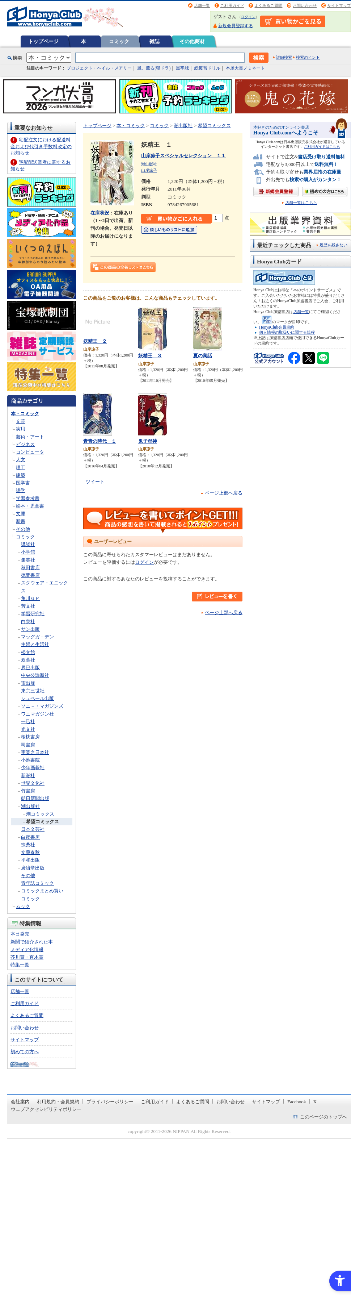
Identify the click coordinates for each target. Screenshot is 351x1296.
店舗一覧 (202, 5)
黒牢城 (182, 68)
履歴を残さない (333, 245)
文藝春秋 (30, 852)
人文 (20, 459)
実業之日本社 (35, 752)
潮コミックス (40, 814)
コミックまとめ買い (42, 890)
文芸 (20, 421)
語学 (20, 490)
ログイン (248, 17)
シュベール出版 (37, 698)
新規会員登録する (235, 25)
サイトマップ (339, 5)
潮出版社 (30, 806)
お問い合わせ (305, 5)
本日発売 (19, 934)
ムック (23, 906)
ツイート (95, 481)
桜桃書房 (30, 736)
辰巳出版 (30, 667)
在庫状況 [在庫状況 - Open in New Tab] (99, 213)
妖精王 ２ (95, 341)
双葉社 (28, 660)
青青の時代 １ (99, 441)
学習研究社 (33, 613)
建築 (20, 475)
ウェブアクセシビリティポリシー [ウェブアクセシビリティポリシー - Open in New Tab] (46, 1109)
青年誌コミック (37, 883)
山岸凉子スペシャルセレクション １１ (183, 155)
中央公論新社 (35, 675)
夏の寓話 (202, 355)
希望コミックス (42, 821)
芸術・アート (30, 436)
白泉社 (28, 621)
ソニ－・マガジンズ (42, 706)
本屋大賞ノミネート (245, 68)
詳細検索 (284, 57)
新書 (20, 521)
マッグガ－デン (37, 636)
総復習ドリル (207, 68)
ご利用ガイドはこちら (322, 147)
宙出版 (28, 683)
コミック (119, 41)
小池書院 (30, 760)
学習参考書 (27, 498)
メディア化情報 (26, 949)
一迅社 (28, 721)
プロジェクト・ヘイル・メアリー (99, 68)
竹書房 (28, 790)
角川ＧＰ (30, 598)
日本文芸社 (33, 829)
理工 (20, 467)
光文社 (28, 729)
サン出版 (30, 629)
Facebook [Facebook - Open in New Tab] (296, 1101)
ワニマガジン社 (37, 714)
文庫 (20, 513)
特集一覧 (19, 964)
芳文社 (28, 606)
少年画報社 (33, 767)
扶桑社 (28, 844)
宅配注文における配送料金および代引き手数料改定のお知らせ (41, 146)
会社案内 (20, 1101)
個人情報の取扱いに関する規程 (287, 332)
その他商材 (192, 41)
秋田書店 (30, 567)
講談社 (28, 544)
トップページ (43, 41)
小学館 (28, 552)
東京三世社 (33, 690)
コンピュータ (30, 452)
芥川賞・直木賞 (26, 957)
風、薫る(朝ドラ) (153, 68)
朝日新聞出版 (35, 798)
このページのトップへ (323, 1117)
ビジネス (25, 444)
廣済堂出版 (33, 868)
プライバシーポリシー (110, 1101)
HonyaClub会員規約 (276, 327)
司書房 (28, 744)
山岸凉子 (149, 170)
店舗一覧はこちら (301, 203)
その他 (23, 529)
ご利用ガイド (232, 5)
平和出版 (30, 860)
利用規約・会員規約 (58, 1101)
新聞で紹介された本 (31, 942)
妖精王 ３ (150, 355)
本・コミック (25, 413)
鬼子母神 (147, 441)
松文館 (28, 652)
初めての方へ (24, 1051)
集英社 (28, 560)
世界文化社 (33, 783)
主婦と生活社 (35, 644)
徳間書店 (30, 575)
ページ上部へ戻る (223, 493)
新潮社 (28, 775)
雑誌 (154, 41)
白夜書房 (30, 837)
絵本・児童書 (30, 506)
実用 (20, 429)
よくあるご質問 (268, 5)
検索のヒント (308, 57)
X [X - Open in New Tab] (315, 1101)
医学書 (23, 483)
